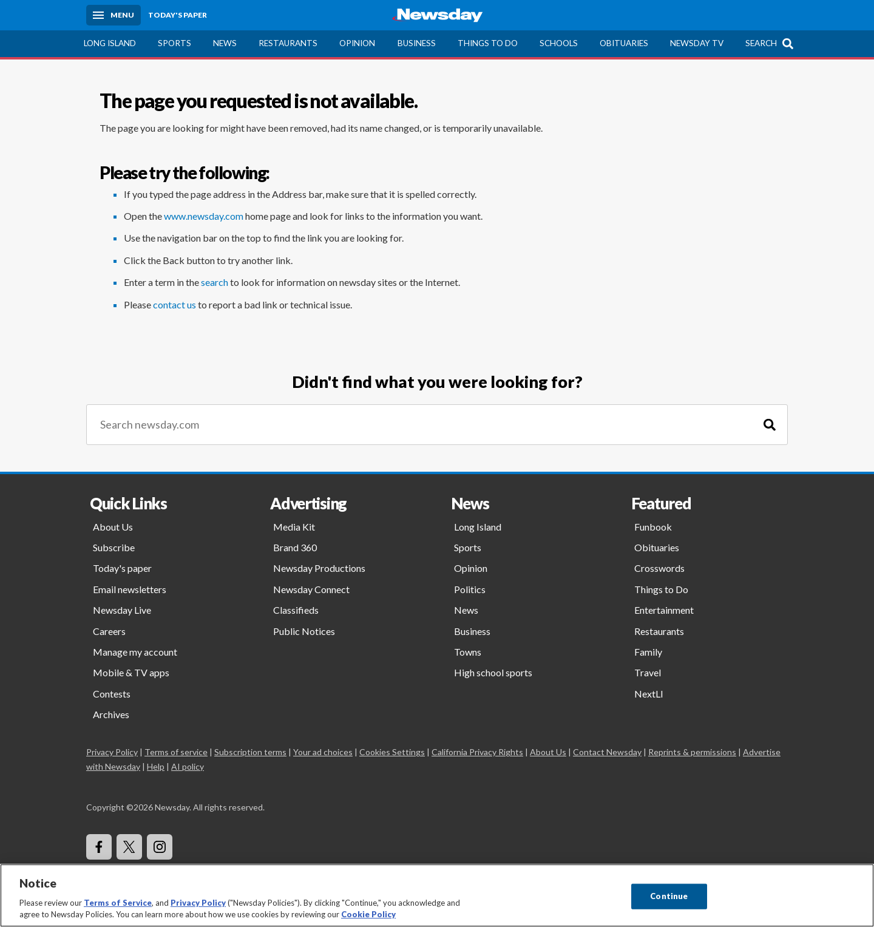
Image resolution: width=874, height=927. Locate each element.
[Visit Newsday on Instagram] (159, 847)
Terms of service (176, 752)
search (214, 282)
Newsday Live (122, 610)
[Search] (769, 424)
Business (417, 43)
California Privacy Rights (477, 752)
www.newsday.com (203, 216)
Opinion (357, 43)
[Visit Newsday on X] (129, 847)
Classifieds (296, 610)
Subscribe (114, 547)
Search (761, 43)
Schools (559, 43)
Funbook (653, 526)
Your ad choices (323, 752)
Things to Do (488, 43)
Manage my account (135, 651)
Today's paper (122, 568)
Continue (669, 896)
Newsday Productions (319, 568)
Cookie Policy (368, 914)
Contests (111, 693)
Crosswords (659, 568)
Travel (647, 672)
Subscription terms (250, 752)
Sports (174, 43)
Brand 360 (295, 547)
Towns (467, 651)
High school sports (493, 672)
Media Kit (294, 526)
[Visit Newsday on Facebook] (99, 847)
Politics (470, 589)
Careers (109, 631)
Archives (111, 714)
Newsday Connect (311, 589)
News (225, 43)
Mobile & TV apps (131, 672)
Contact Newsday (607, 752)
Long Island (110, 43)
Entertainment (664, 610)
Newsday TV (696, 43)
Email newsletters (129, 589)
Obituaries (624, 43)
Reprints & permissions (692, 752)
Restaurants (288, 43)
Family (648, 651)
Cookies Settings (392, 752)
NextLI (648, 693)
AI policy (187, 766)
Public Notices (304, 631)
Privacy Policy (112, 752)
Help (155, 766)
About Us (113, 526)
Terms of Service (118, 903)
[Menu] (113, 15)
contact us (174, 304)
